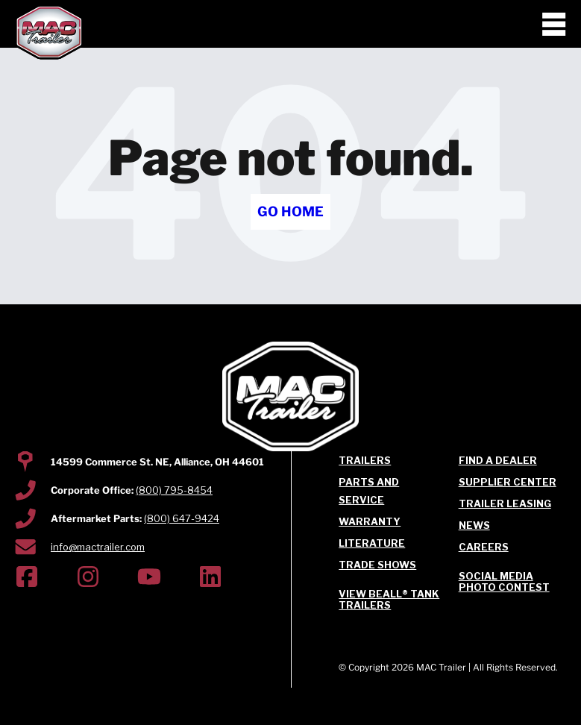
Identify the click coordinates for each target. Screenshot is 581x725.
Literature (372, 543)
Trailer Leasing (505, 503)
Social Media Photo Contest (504, 582)
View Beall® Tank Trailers (389, 600)
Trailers (365, 460)
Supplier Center (507, 482)
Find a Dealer (498, 460)
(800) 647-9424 (181, 518)
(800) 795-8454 (174, 490)
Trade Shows (377, 565)
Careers (484, 547)
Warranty (370, 521)
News (474, 525)
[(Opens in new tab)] (27, 579)
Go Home (290, 211)
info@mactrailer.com (98, 547)
